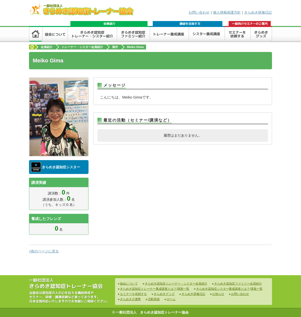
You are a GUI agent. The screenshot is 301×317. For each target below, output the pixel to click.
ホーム (171, 299)
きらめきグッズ (164, 294)
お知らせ (218, 294)
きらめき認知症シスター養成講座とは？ (223, 289)
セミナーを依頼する (133, 294)
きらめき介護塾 (130, 299)
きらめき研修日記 (258, 12)
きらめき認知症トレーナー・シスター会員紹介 (176, 283)
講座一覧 (183, 289)
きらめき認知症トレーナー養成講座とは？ (148, 289)
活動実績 (154, 299)
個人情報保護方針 (227, 12)
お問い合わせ (199, 12)
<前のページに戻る (44, 251)
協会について (129, 283)
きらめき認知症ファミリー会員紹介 (238, 283)
